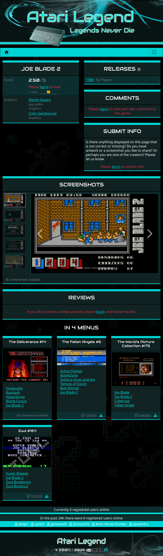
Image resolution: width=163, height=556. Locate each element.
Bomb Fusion (16, 401)
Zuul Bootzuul (17, 486)
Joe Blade (122, 392)
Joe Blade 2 (15, 405)
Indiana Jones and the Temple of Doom (77, 381)
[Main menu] (154, 52)
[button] (40, 233)
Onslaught (14, 388)
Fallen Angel (124, 405)
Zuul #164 (27, 431)
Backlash (13, 392)
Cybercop (122, 401)
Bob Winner (69, 388)
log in (44, 86)
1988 (90, 79)
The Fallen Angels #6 (81, 342)
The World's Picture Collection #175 (135, 344)
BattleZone (69, 375)
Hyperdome (15, 396)
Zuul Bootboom (18, 482)
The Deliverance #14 (27, 342)
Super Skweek (17, 473)
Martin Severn (40, 99)
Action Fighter (71, 371)
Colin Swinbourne (43, 113)
